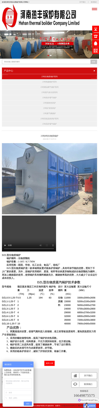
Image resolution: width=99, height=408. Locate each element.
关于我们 (82, 2)
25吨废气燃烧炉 (49, 113)
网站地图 (81, 406)
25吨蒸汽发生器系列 (49, 92)
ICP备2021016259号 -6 (68, 406)
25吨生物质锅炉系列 (49, 76)
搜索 (93, 62)
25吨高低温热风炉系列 (49, 119)
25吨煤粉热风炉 (49, 103)
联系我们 (94, 2)
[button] (48, 55)
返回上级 (49, 363)
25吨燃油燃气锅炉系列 (49, 87)
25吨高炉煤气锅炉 (49, 124)
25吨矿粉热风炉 (49, 108)
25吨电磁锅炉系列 (49, 82)
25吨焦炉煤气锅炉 (49, 98)
